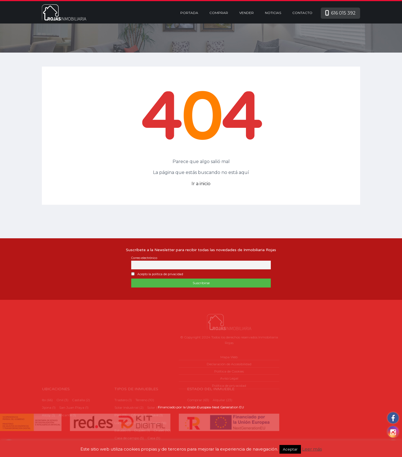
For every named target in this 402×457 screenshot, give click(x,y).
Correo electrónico (144, 258)
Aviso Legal (206, 378)
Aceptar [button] (290, 449)
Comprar (218, 13)
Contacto (302, 13)
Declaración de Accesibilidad (206, 364)
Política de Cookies (206, 371)
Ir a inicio (201, 183)
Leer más (312, 449)
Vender (246, 13)
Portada (189, 13)
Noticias (273, 13)
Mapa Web (206, 357)
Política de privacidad (207, 385)
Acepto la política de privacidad (160, 274)
